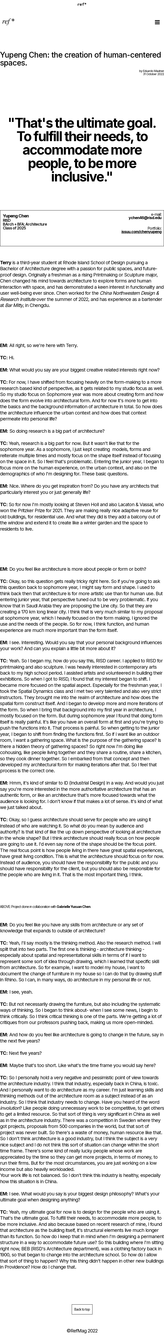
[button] (157, 22)
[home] (9, 22)
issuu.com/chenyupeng (141, 231)
